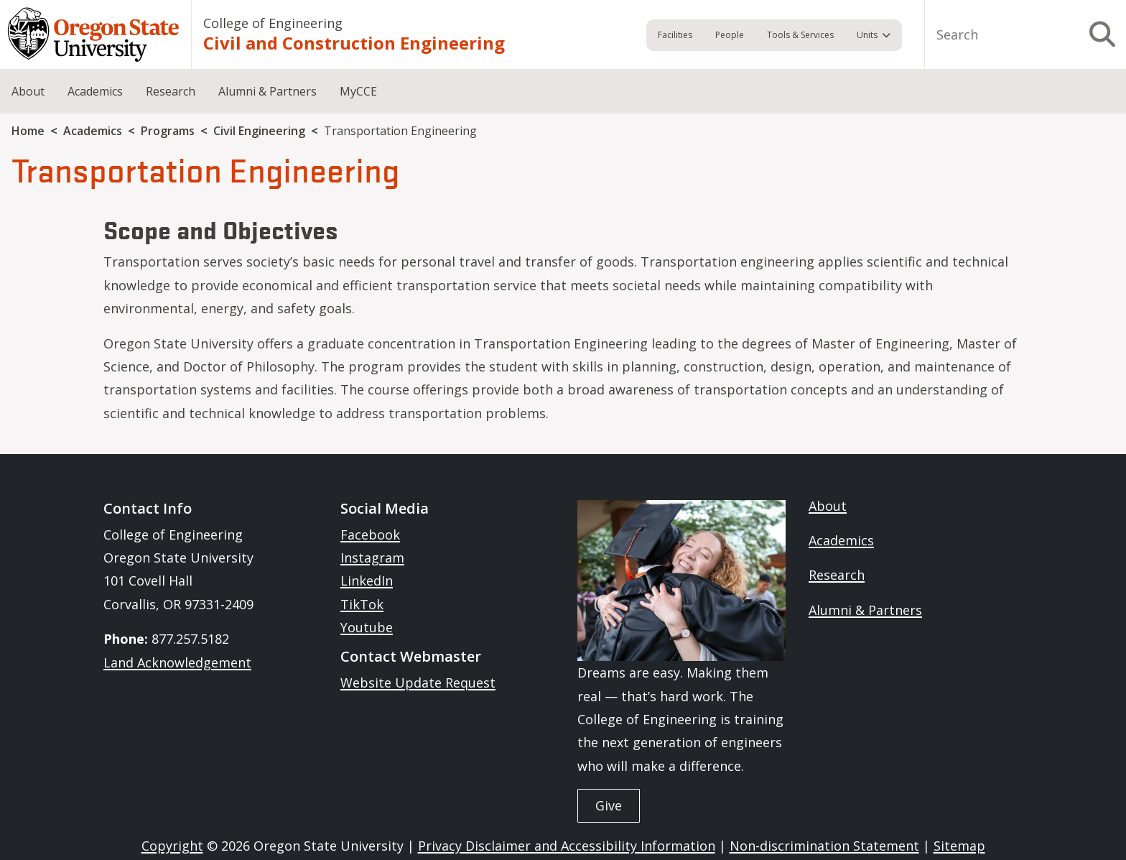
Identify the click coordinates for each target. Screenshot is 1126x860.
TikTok (361, 604)
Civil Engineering (259, 131)
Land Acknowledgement (177, 662)
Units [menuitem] (867, 35)
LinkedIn (366, 580)
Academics (95, 91)
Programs (168, 131)
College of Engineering (273, 23)
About (28, 91)
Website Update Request (417, 682)
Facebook (370, 534)
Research (170, 91)
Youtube (366, 627)
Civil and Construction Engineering (354, 43)
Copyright (172, 845)
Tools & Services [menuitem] (800, 35)
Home (28, 131)
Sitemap (959, 845)
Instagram (372, 557)
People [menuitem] (729, 35)
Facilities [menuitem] (675, 35)
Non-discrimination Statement (824, 845)
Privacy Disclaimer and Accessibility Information (566, 845)
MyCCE (358, 91)
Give (608, 805)
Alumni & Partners (267, 91)
